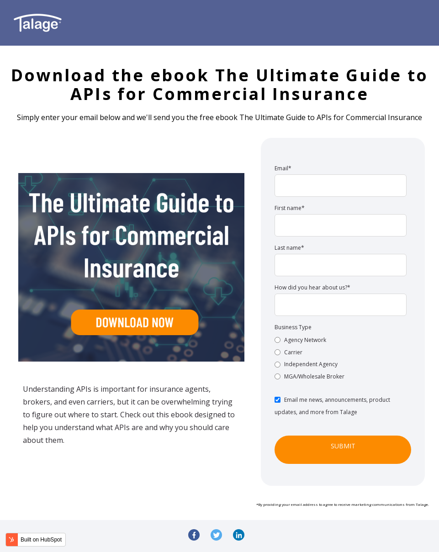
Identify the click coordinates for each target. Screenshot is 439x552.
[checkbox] (341, 357)
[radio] (341, 339)
